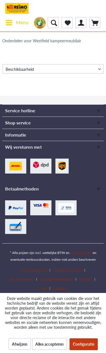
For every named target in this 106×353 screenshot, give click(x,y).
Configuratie (83, 344)
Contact (85, 279)
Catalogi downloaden (56, 279)
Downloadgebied (33, 270)
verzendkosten (81, 253)
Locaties (59, 288)
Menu (17, 21)
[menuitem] (16, 22)
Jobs (43, 288)
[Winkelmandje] (94, 22)
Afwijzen (19, 344)
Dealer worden (22, 279)
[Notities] (67, 22)
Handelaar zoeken (67, 270)
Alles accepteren (49, 344)
